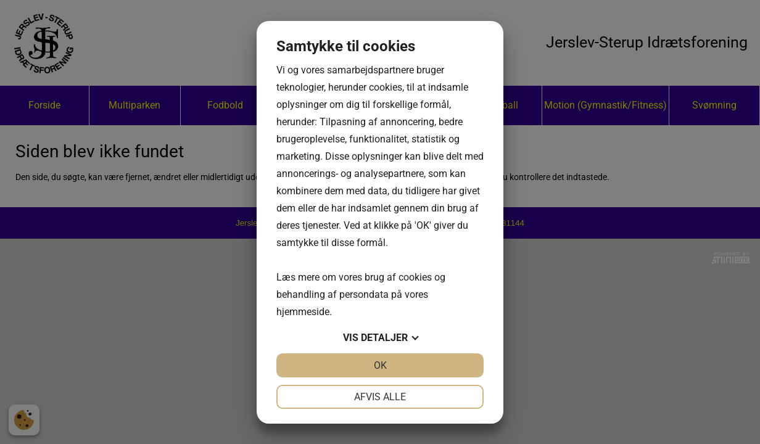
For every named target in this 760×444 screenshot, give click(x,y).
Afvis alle (380, 397)
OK (380, 365)
